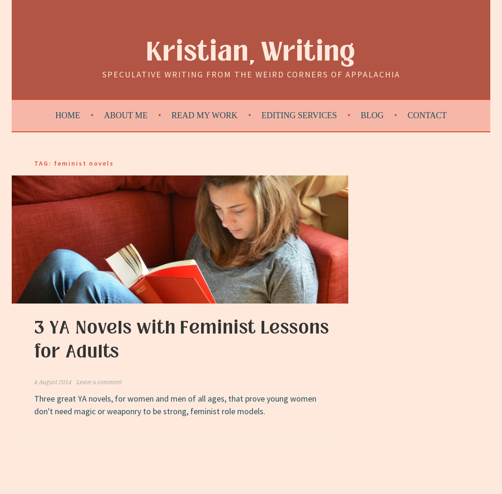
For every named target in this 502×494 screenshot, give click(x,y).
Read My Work (205, 115)
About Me (126, 115)
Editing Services (299, 115)
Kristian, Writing (251, 52)
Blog (372, 115)
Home (67, 115)
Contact (427, 115)
